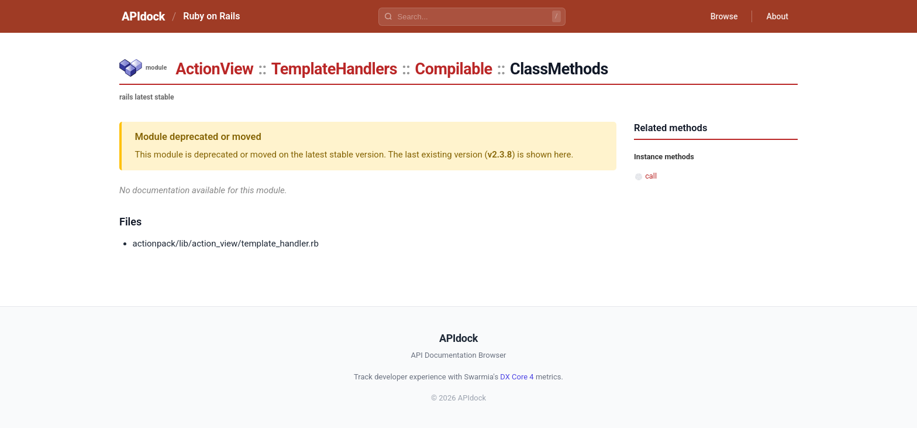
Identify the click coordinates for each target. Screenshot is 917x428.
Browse (724, 16)
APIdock (143, 16)
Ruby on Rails (211, 16)
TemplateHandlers (334, 69)
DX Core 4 (516, 376)
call (651, 176)
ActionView (214, 69)
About (777, 16)
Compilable (453, 69)
